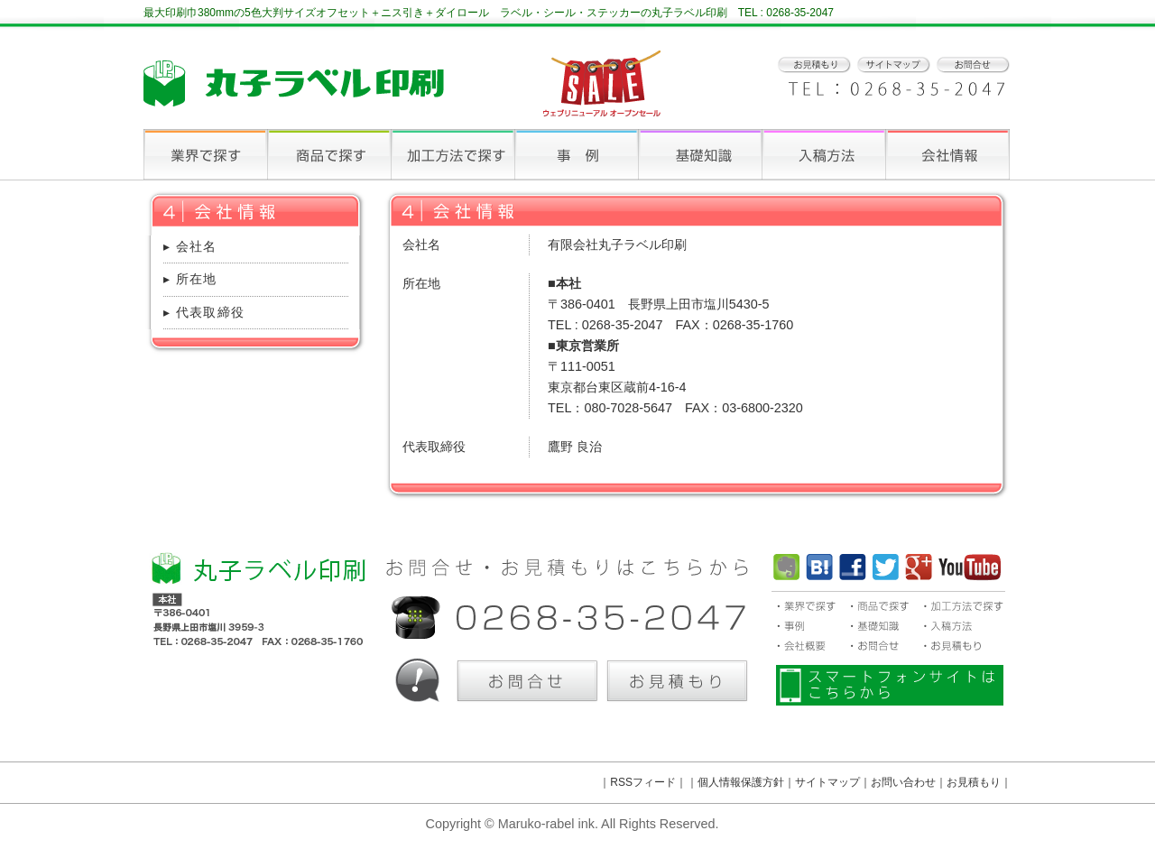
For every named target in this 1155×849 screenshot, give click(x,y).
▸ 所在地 (190, 279)
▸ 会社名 (190, 246)
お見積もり (974, 782)
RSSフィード (643, 782)
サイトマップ (827, 782)
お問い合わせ (903, 782)
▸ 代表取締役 (204, 312)
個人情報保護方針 (741, 782)
